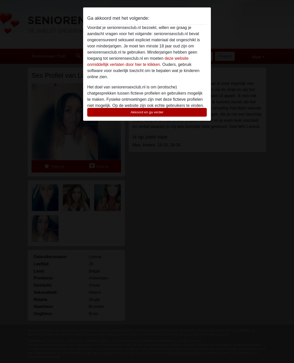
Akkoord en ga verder (147, 112)
